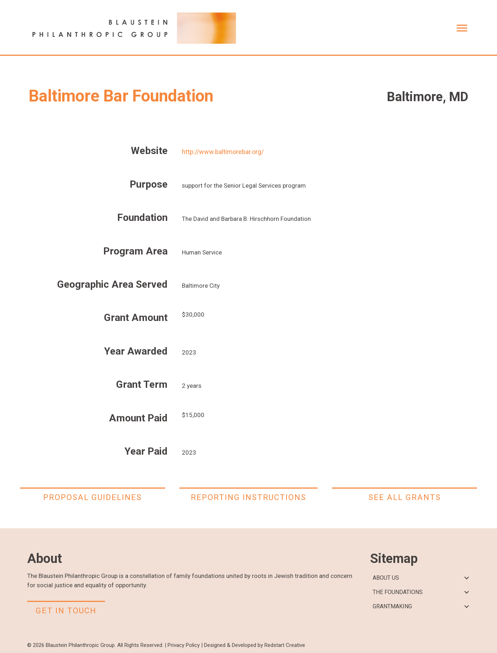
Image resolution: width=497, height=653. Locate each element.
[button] (466, 578)
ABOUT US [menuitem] (386, 577)
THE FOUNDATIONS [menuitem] (398, 592)
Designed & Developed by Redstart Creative (254, 645)
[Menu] (462, 28)
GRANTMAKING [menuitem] (392, 606)
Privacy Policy (184, 645)
